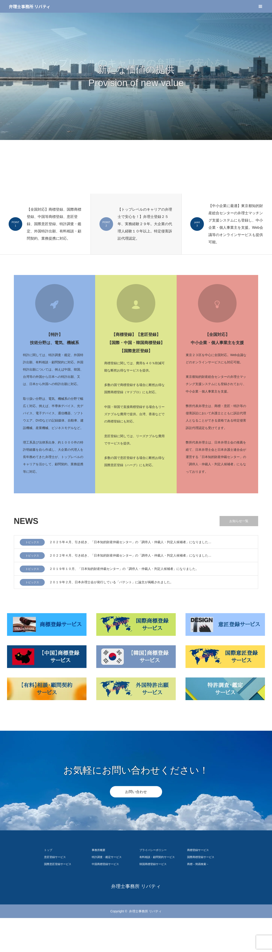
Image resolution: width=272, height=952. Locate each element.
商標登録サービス (198, 850)
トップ (48, 850)
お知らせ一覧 (238, 521)
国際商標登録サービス (200, 857)
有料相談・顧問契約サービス (157, 857)
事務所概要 (98, 850)
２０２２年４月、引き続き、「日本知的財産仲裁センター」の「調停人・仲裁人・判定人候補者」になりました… (130, 555)
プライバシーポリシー (153, 850)
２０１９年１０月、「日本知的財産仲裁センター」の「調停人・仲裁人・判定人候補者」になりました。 (124, 569)
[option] (136, 76)
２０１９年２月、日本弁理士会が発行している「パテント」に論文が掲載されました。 (111, 582)
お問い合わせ (136, 791)
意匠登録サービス (55, 857)
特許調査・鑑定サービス (107, 857)
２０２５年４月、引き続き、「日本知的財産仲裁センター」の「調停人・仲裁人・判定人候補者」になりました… (130, 542)
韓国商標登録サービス (153, 864)
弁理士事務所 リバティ (29, 6)
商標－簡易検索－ (198, 864)
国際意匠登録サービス (57, 864)
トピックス (32, 542)
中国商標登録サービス (105, 864)
